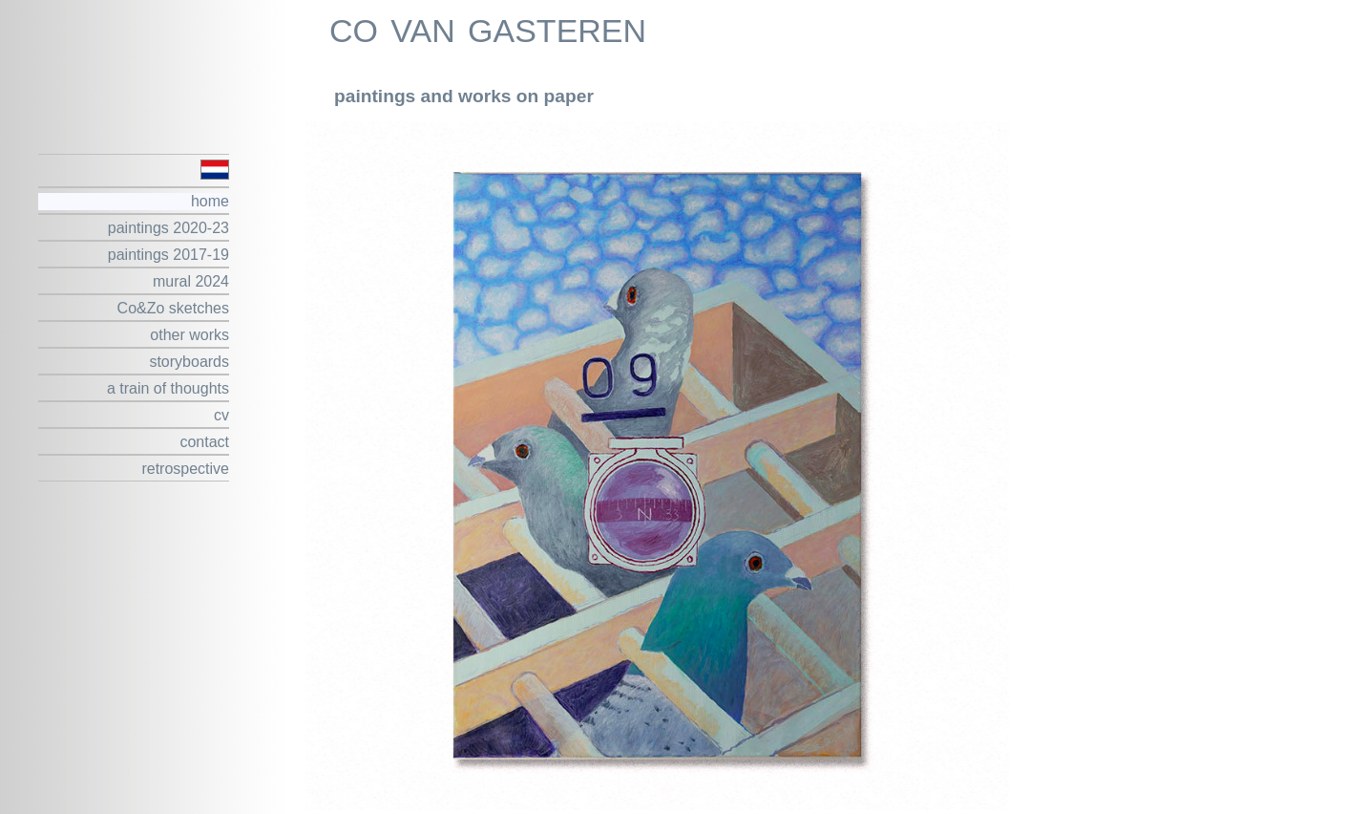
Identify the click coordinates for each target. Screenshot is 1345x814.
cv (221, 415)
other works (189, 335)
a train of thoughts (168, 388)
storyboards (189, 361)
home (210, 201)
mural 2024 (191, 281)
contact (204, 442)
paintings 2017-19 (168, 254)
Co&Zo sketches (173, 308)
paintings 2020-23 (168, 228)
